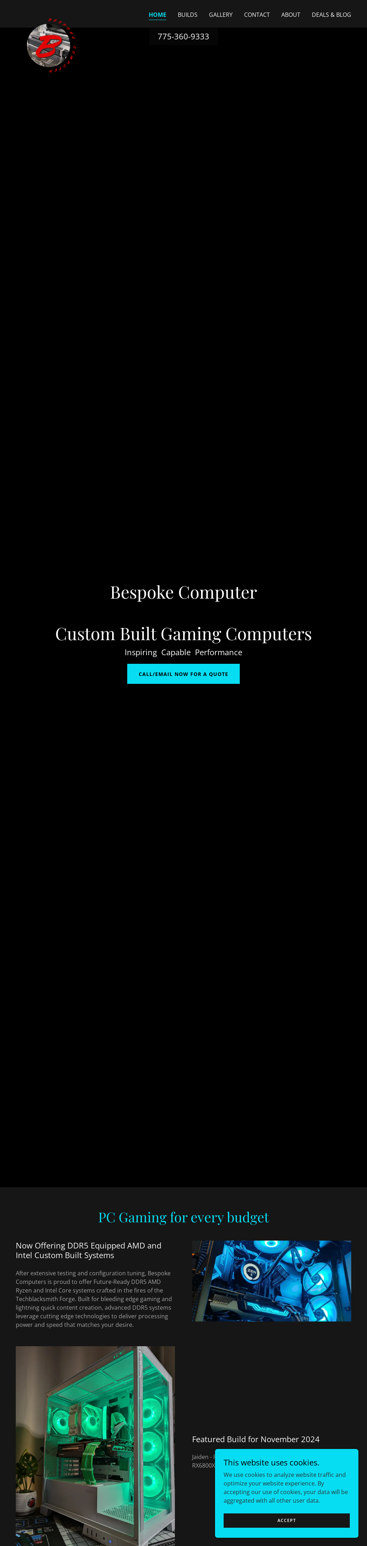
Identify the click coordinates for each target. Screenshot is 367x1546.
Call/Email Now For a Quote (183, 674)
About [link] (290, 15)
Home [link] (157, 15)
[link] (51, 12)
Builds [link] (187, 15)
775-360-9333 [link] (183, 36)
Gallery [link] (221, 15)
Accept (286, 1520)
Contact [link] (257, 15)
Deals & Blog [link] (331, 15)
